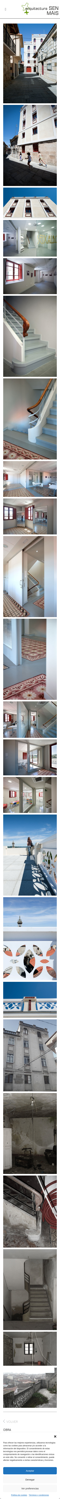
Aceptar (30, 1470)
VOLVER (10, 1421)
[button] (55, 1436)
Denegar (30, 1479)
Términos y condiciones (39, 1495)
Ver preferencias (30, 1488)
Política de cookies (19, 1495)
